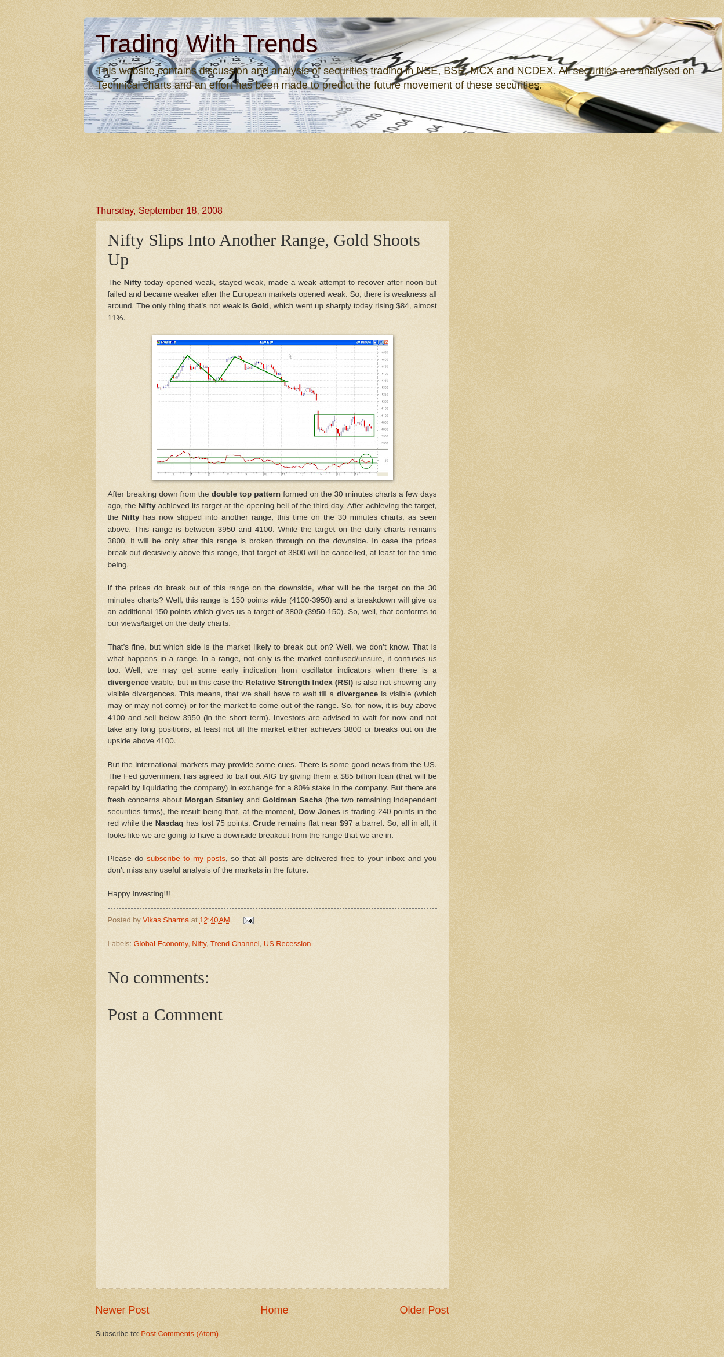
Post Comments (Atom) (180, 1333)
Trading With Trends (207, 43)
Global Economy (161, 943)
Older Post (424, 1310)
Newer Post (123, 1310)
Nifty (199, 943)
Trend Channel (235, 943)
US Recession (287, 943)
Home (274, 1310)
